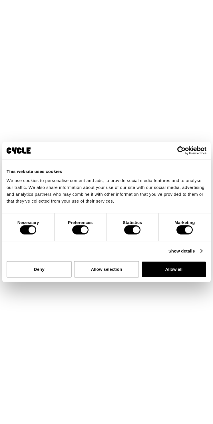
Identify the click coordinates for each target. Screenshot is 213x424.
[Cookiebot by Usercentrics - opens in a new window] (181, 150)
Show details (181, 251)
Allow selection (106, 268)
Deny (39, 268)
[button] (203, 8)
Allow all (173, 268)
